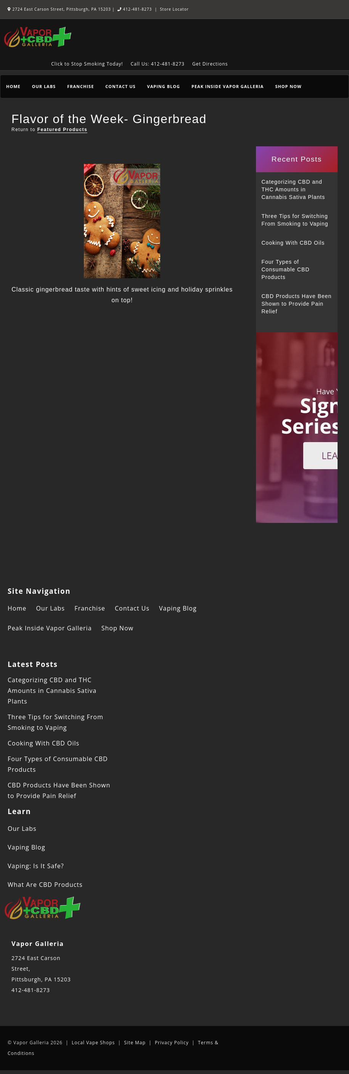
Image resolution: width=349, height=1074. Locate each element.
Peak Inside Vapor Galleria (227, 86)
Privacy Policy (172, 1042)
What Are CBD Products (45, 884)
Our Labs (44, 86)
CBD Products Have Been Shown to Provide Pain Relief (297, 303)
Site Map (135, 1042)
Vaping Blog (163, 86)
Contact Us (120, 86)
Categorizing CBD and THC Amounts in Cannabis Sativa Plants (293, 189)
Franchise (80, 86)
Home (13, 86)
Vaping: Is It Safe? (36, 866)
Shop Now (288, 86)
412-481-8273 (134, 9)
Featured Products (62, 129)
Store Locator (174, 9)
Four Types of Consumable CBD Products (286, 269)
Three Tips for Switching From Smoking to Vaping (295, 220)
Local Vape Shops (93, 1042)
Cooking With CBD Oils (293, 243)
